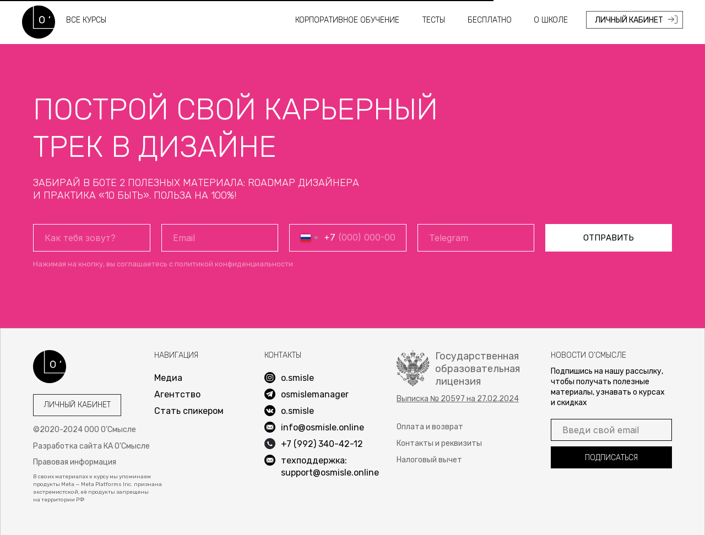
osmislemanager (315, 394)
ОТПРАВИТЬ (608, 238)
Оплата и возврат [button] (430, 427)
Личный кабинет (77, 405)
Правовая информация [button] (74, 462)
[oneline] (476, 238)
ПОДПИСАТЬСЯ (611, 457)
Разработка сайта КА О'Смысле (91, 446)
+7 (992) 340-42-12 (322, 444)
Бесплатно (490, 20)
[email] (220, 238)
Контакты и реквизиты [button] (439, 443)
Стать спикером (189, 411)
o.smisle (297, 411)
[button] (458, 398)
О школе (551, 20)
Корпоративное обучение (347, 20)
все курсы (86, 20)
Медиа (168, 378)
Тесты (433, 20)
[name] (91, 238)
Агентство (177, 394)
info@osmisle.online (322, 427)
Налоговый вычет (429, 460)
